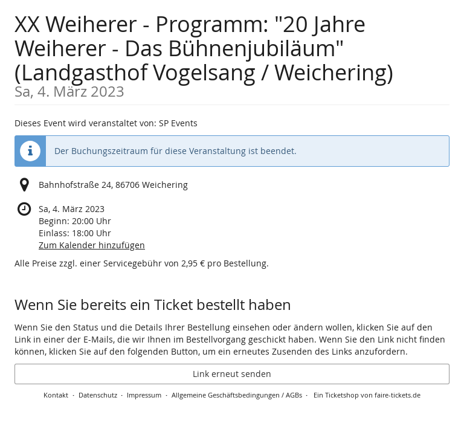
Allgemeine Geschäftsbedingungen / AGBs (237, 394)
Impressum (144, 394)
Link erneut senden (232, 373)
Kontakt (56, 394)
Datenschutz (98, 394)
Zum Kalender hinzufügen (92, 245)
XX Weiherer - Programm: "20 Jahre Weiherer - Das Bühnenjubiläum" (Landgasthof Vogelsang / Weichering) (232, 54)
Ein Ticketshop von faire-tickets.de (367, 394)
